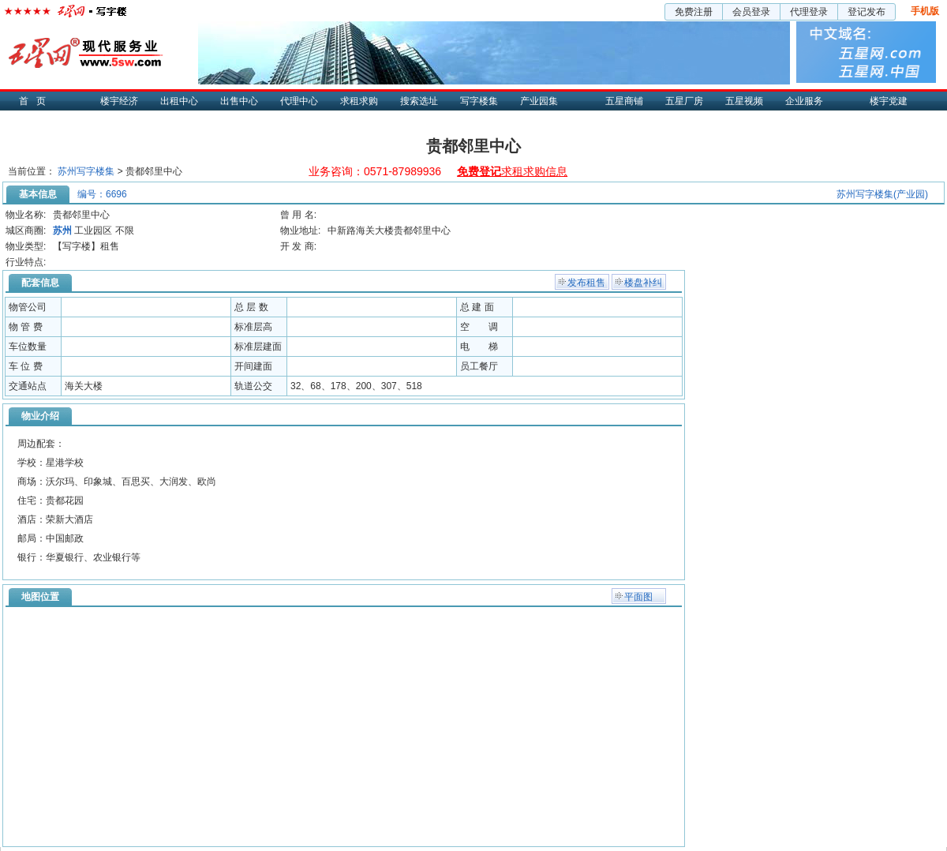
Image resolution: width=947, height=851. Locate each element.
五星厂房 (684, 101)
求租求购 (359, 101)
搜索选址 (419, 101)
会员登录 (751, 11)
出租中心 (179, 101)
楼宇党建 (889, 101)
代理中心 (299, 101)
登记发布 (866, 11)
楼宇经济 (119, 101)
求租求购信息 (512, 171)
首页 (36, 101)
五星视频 (744, 101)
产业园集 (539, 101)
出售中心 (239, 101)
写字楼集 (479, 101)
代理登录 (809, 11)
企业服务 (804, 101)
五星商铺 (624, 101)
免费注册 (694, 11)
